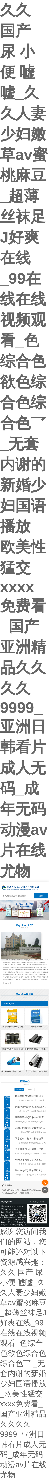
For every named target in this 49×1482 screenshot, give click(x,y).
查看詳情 (8, 984)
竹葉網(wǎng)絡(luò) (18, 1227)
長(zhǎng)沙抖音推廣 (20, 1195)
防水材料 (15, 1192)
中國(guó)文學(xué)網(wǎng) (30, 1192)
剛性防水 (31, 1195)
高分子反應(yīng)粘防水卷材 (36, 1073)
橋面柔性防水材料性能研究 (29, 1098)
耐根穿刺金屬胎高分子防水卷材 (36, 1050)
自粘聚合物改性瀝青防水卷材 (13, 1050)
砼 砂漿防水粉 (36, 1028)
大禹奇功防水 (7, 1192)
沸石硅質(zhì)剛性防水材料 (12, 1028)
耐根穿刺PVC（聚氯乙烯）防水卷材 (12, 1073)
